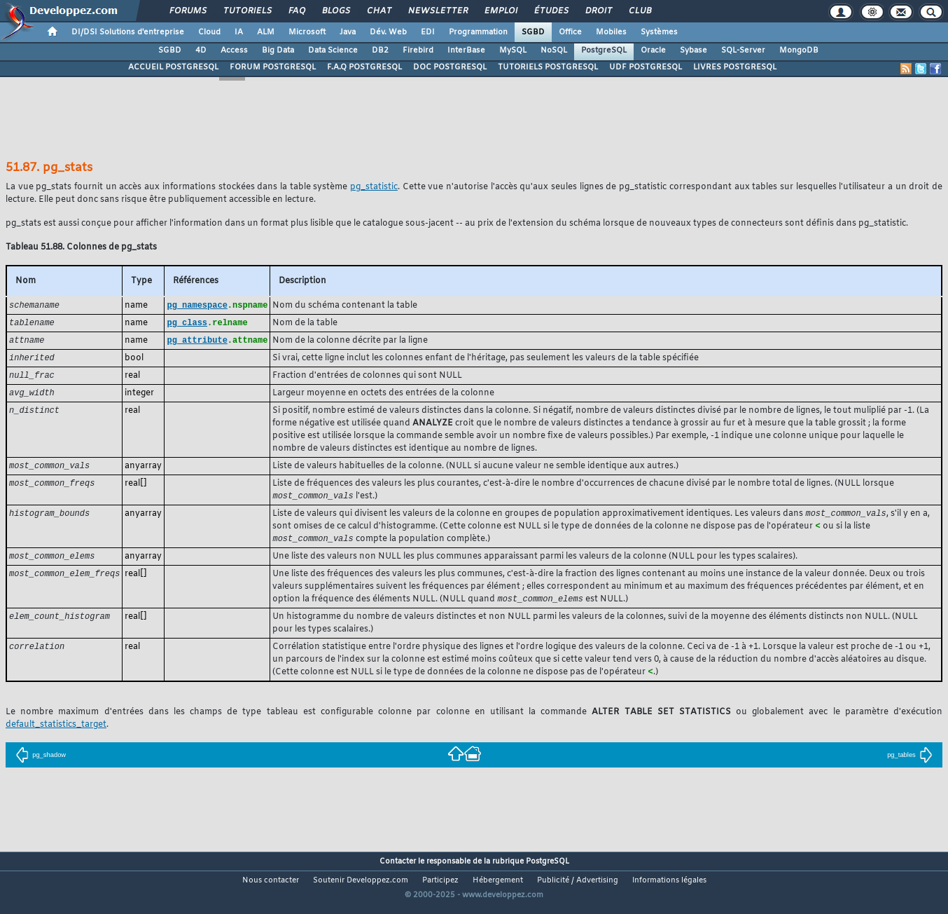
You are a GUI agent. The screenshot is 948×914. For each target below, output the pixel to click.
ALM (265, 32)
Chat (378, 11)
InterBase (466, 50)
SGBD (533, 32)
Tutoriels (246, 11)
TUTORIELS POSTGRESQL (548, 67)
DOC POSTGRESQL (450, 67)
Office (570, 32)
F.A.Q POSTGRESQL (364, 67)
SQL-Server (743, 50)
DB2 (380, 50)
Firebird (418, 50)
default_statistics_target (56, 734)
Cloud (209, 32)
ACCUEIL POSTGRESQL (173, 67)
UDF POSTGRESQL (645, 67)
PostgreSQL (604, 50)
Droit (598, 11)
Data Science (333, 50)
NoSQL (554, 50)
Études (550, 11)
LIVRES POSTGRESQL (734, 67)
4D (201, 50)
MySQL (513, 50)
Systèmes (659, 32)
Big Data (278, 50)
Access (234, 50)
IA (239, 32)
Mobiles (611, 32)
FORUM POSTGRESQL (273, 67)
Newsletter (437, 11)
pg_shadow (40, 764)
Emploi (500, 11)
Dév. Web (388, 32)
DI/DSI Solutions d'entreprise (127, 32)
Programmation (478, 32)
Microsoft (307, 32)
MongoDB (798, 50)
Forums (187, 11)
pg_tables (910, 764)
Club (639, 11)
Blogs (335, 11)
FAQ (296, 11)
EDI (428, 32)
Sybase (693, 50)
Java (348, 32)
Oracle (653, 50)
